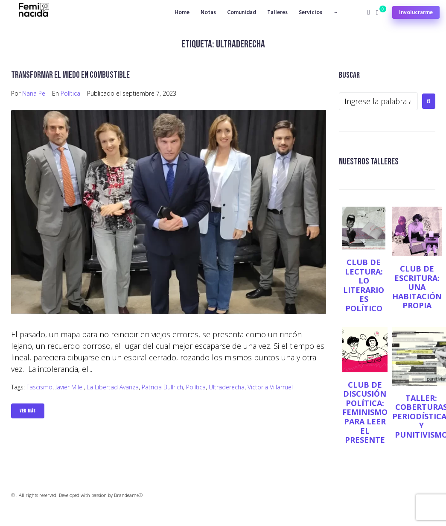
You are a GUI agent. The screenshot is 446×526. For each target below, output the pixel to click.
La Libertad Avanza (113, 387)
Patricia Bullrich (162, 387)
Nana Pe (33, 93)
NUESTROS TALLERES (369, 161)
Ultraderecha (227, 387)
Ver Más (28, 411)
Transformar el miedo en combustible (70, 75)
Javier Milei (69, 387)
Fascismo (39, 387)
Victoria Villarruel (270, 387)
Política (70, 93)
